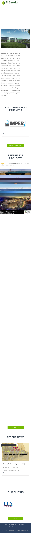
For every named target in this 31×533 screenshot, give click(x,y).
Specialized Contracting (15, 163)
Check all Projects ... (15, 427)
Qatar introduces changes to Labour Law (15, 465)
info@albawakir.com (14, 526)
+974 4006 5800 (21, 524)
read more (6, 133)
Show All (3, 163)
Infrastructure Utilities (7, 165)
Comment (16, 469)
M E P (26, 163)
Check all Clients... (15, 519)
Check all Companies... (15, 145)
